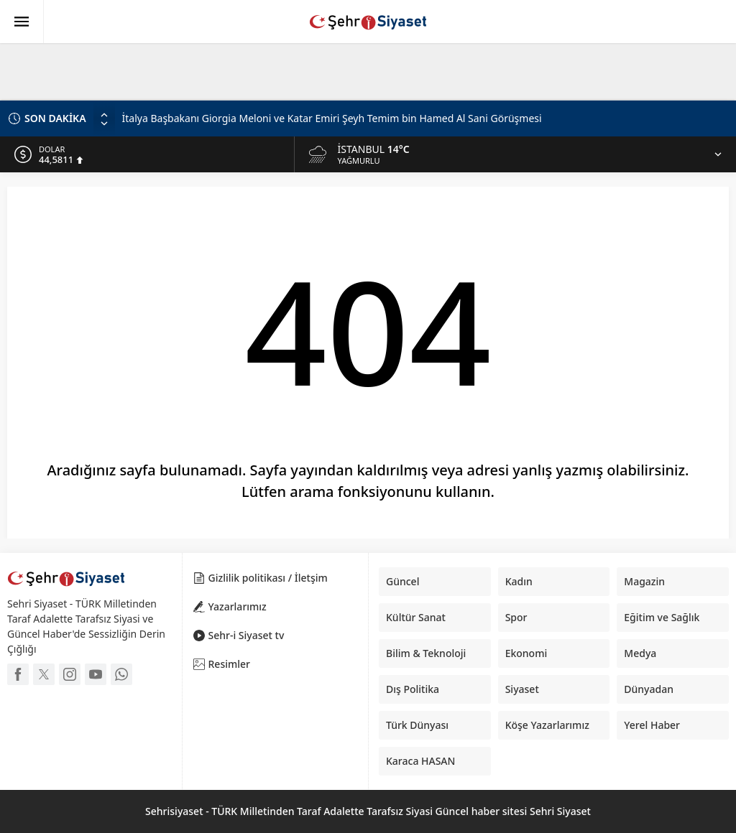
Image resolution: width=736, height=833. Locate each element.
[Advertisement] (348, 68)
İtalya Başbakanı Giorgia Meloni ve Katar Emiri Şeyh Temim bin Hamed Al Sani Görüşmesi (332, 118)
